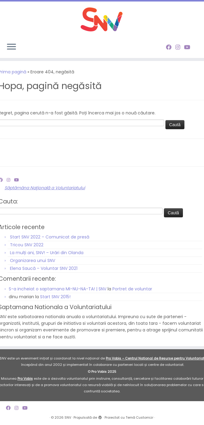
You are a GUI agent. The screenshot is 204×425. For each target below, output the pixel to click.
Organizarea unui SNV (32, 260)
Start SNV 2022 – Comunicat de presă (49, 237)
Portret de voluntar (132, 289)
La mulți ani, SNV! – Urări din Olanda (46, 253)
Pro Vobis (25, 378)
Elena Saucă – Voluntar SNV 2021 (43, 268)
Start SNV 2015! (55, 297)
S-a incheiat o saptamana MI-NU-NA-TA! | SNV (57, 289)
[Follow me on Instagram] (179, 47)
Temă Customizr (139, 417)
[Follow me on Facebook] (170, 47)
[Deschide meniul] (11, 47)
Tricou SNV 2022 (26, 245)
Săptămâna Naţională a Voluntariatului (45, 188)
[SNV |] (102, 20)
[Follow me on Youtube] (189, 47)
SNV (67, 417)
